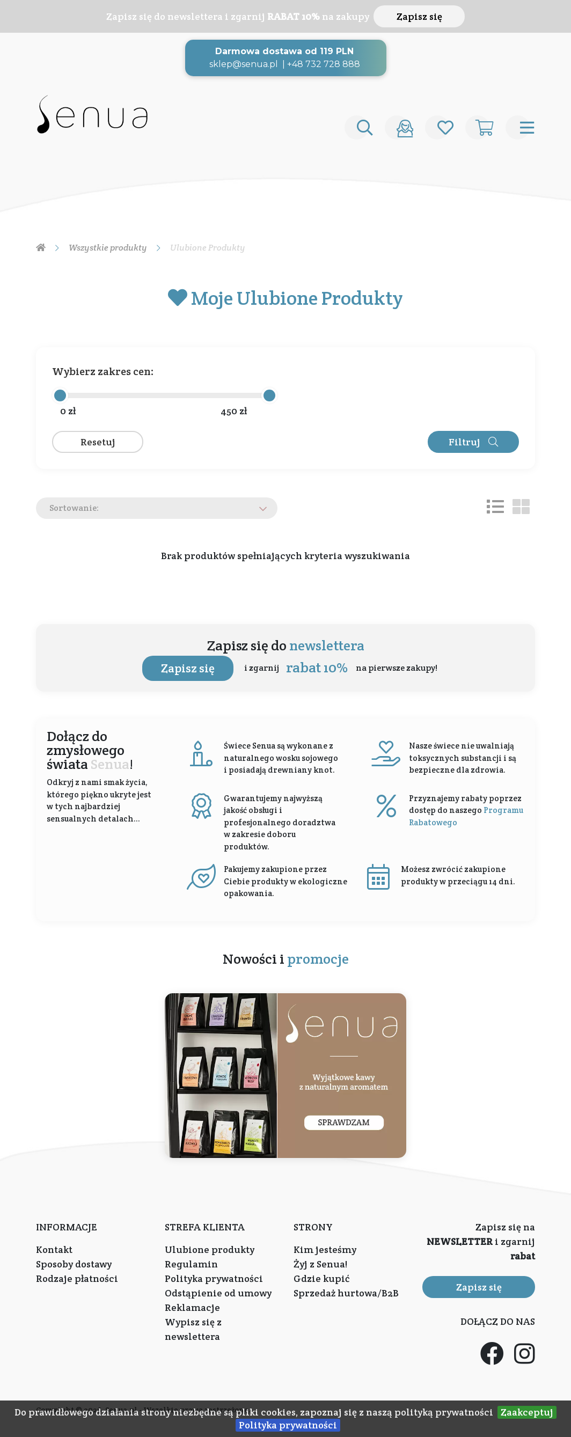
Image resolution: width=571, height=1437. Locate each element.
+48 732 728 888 (323, 64)
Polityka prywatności (288, 1425)
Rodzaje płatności (77, 1278)
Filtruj (473, 442)
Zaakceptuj (527, 1412)
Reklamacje (192, 1307)
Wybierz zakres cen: (103, 371)
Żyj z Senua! (320, 1264)
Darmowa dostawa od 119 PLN (284, 51)
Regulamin (191, 1264)
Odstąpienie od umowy (218, 1293)
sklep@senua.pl (243, 64)
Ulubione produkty (209, 1249)
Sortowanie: (74, 508)
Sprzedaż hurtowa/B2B (346, 1293)
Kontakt (54, 1249)
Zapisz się (419, 16)
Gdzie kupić (321, 1278)
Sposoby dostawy (74, 1264)
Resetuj (97, 442)
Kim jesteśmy (325, 1249)
